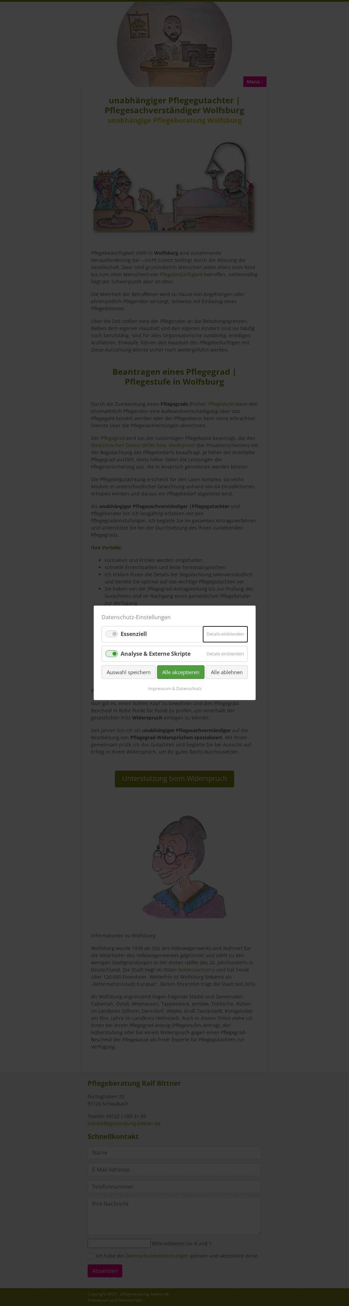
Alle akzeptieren (180, 672)
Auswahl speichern (129, 672)
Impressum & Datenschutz (174, 689)
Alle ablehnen (227, 672)
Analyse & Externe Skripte (156, 653)
